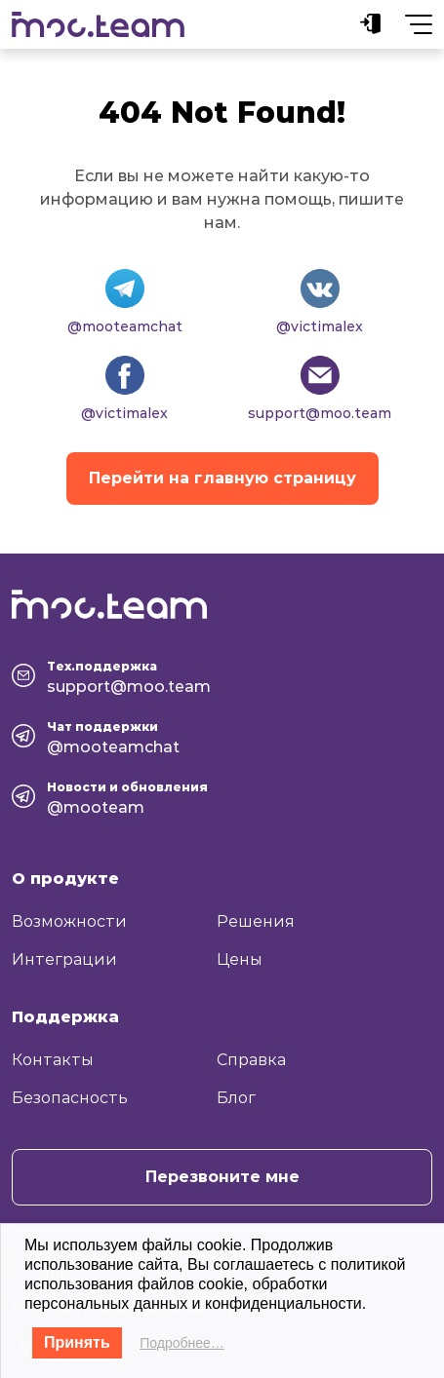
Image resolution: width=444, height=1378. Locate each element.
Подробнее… (182, 1343)
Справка (251, 1060)
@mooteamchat (124, 326)
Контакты (53, 1060)
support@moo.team (319, 413)
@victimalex (319, 326)
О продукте (65, 878)
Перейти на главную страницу (222, 478)
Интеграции (64, 959)
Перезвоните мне (222, 1176)
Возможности (69, 921)
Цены (239, 959)
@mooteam (95, 807)
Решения (256, 921)
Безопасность (70, 1098)
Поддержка (65, 1017)
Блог (236, 1098)
